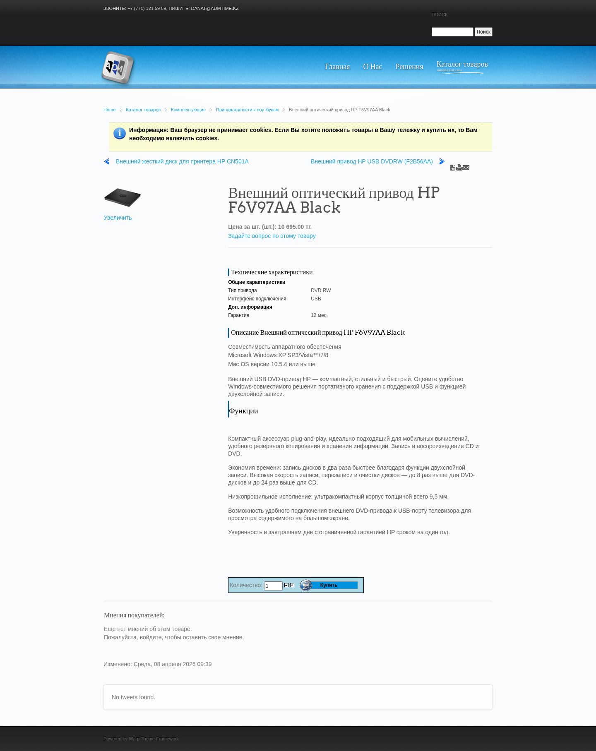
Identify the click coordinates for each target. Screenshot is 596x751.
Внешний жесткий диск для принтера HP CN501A (182, 161)
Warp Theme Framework (154, 738)
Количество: (247, 585)
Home (109, 109)
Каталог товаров (143, 109)
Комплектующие (188, 109)
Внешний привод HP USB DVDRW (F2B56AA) (372, 161)
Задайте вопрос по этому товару (272, 236)
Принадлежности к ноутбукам (247, 109)
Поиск (440, 14)
